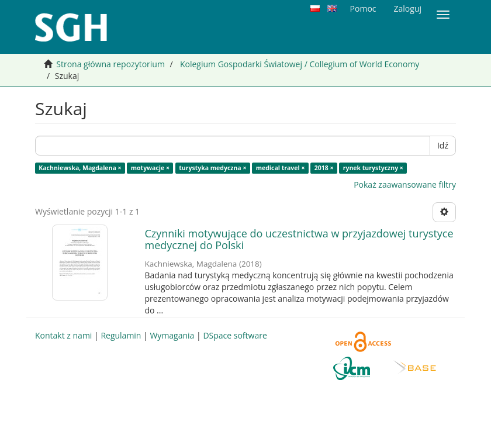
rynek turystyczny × (373, 168)
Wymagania (172, 335)
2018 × (324, 168)
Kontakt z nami (63, 335)
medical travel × (280, 168)
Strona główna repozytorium (110, 64)
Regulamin (121, 335)
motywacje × (150, 168)
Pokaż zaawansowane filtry (405, 184)
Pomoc (363, 8)
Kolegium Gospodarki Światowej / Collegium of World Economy (299, 64)
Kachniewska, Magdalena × (80, 168)
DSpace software (235, 335)
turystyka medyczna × (212, 168)
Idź (442, 145)
